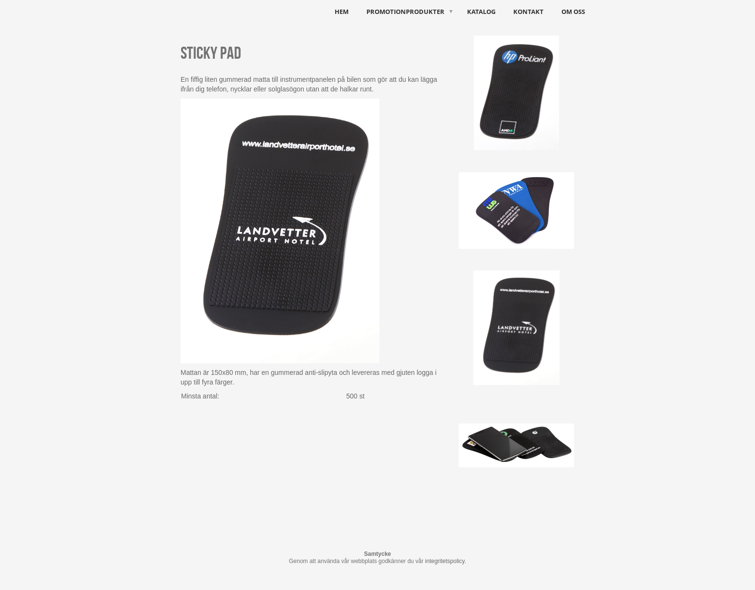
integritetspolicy (445, 561)
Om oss (573, 11)
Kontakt (528, 11)
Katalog (481, 11)
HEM (342, 11)
